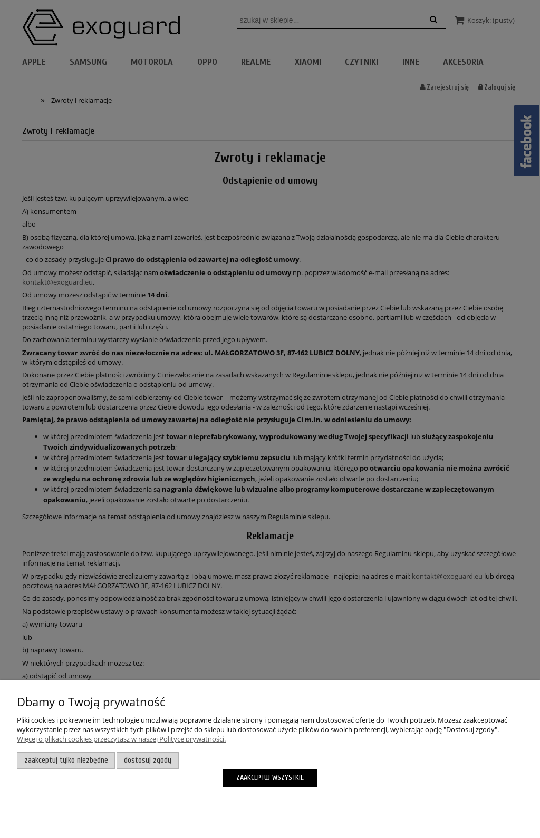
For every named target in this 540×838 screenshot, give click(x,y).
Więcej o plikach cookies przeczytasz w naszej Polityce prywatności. (121, 739)
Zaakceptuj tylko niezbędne (66, 760)
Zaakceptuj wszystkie (270, 777)
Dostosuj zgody (147, 760)
